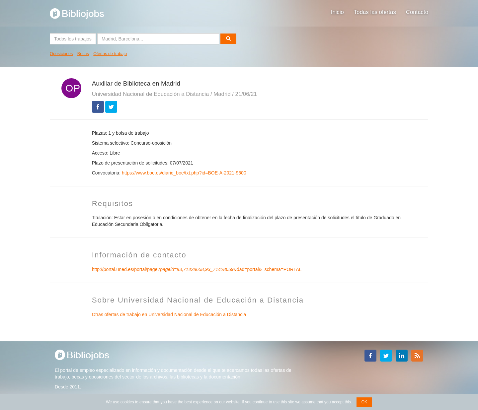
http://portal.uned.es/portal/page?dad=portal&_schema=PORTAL (197, 269)
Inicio (337, 12)
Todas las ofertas (375, 12)
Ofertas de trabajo (110, 53)
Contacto (417, 12)
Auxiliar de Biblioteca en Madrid (136, 83)
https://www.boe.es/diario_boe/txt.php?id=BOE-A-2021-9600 (184, 172)
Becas (83, 53)
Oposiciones (61, 53)
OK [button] (364, 402)
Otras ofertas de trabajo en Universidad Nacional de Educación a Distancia (169, 314)
